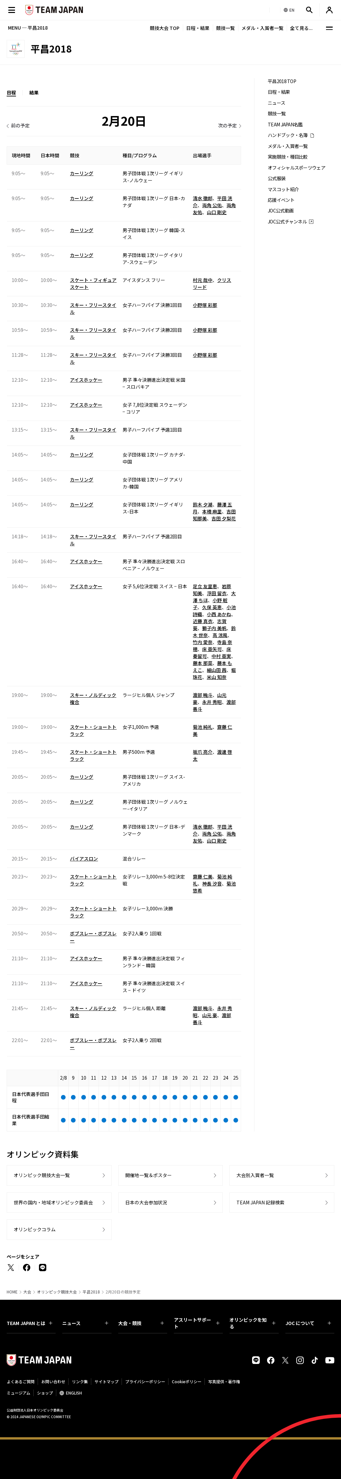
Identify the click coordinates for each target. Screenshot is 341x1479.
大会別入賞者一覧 (255, 1175)
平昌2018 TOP (282, 81)
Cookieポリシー (186, 1381)
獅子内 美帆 (214, 628)
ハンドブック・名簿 (288, 135)
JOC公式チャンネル (287, 221)
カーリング (81, 173)
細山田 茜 (216, 670)
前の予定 (20, 125)
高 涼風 (219, 635)
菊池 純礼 (202, 727)
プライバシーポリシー (145, 1381)
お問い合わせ (53, 1381)
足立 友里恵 (205, 586)
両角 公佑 (212, 205)
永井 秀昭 (212, 702)
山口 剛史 (216, 212)
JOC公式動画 (280, 210)
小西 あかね (219, 614)
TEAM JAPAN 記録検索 (260, 1202)
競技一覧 (225, 28)
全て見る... (301, 28)
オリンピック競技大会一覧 (42, 1175)
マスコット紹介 (283, 189)
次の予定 (227, 125)
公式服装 (276, 178)
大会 (27, 1291)
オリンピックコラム (35, 1229)
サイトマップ (107, 1381)
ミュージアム (18, 1393)
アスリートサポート (196, 1323)
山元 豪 (209, 1015)
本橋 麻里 (212, 511)
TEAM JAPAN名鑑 (285, 124)
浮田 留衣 (216, 593)
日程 (11, 92)
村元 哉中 (202, 280)
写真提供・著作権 (224, 1381)
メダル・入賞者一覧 (262, 28)
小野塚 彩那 (205, 305)
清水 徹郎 (202, 198)
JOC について (308, 1323)
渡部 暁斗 (202, 695)
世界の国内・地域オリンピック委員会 (53, 1202)
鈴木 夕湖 (202, 504)
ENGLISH (74, 1393)
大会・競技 (141, 1323)
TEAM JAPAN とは (29, 1323)
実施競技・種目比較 (288, 157)
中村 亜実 (221, 656)
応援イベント (281, 200)
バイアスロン (84, 858)
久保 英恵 (212, 607)
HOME (12, 1291)
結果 (34, 92)
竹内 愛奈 (202, 642)
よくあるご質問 (21, 1381)
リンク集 (80, 1381)
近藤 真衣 (202, 621)
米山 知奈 (216, 677)
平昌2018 (91, 1291)
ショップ (45, 1393)
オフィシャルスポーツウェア (296, 168)
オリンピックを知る (252, 1323)
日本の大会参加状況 (146, 1202)
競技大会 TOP (164, 28)
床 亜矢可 (212, 649)
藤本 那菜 (202, 663)
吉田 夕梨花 (223, 518)
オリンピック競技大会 (57, 1291)
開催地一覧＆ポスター (148, 1175)
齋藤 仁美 (202, 876)
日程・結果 (197, 28)
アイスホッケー (86, 379)
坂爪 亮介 (202, 751)
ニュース (276, 103)
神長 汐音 (212, 883)
